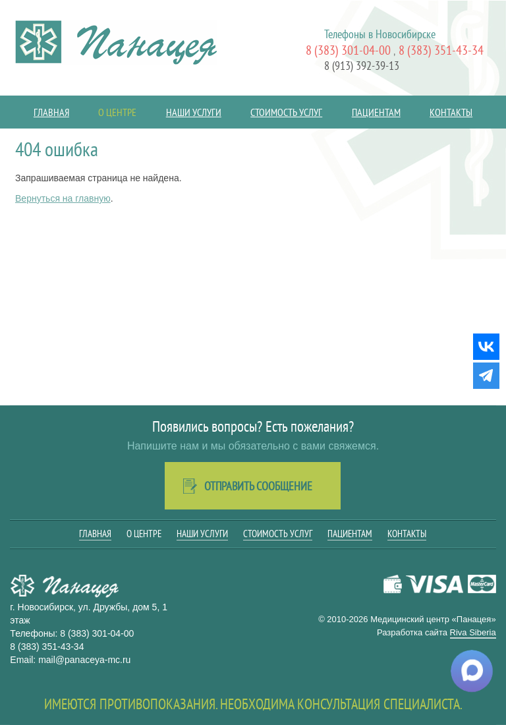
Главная (51, 112)
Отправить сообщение (258, 486)
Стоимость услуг (286, 112)
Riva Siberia (473, 632)
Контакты (451, 112)
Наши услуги (193, 112)
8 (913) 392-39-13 (361, 65)
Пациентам (376, 112)
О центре (117, 112)
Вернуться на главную (63, 198)
